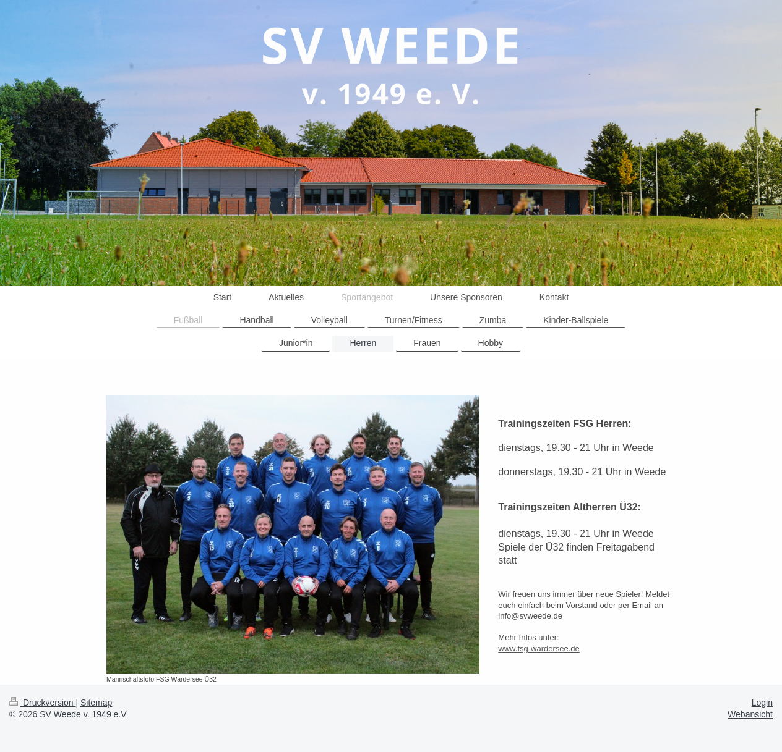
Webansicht (750, 714)
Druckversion (42, 703)
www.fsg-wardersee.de (539, 648)
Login (762, 703)
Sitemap (96, 703)
